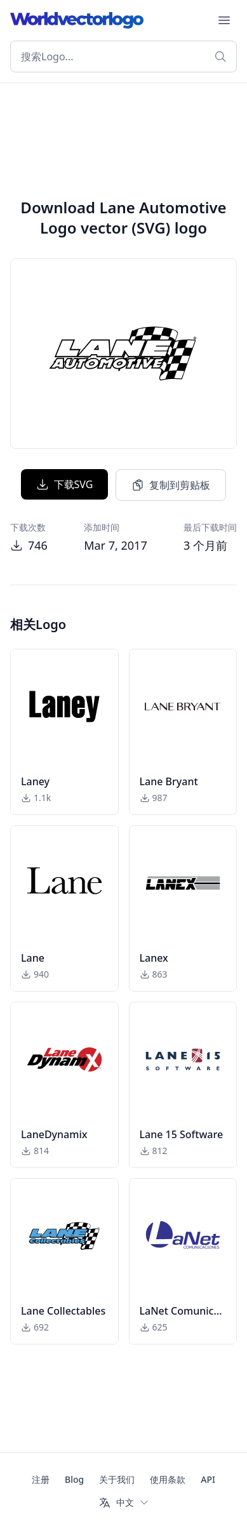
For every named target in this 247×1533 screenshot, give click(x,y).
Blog (74, 1479)
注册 (41, 1479)
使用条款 (167, 1479)
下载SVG (64, 484)
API (208, 1479)
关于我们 (117, 1479)
